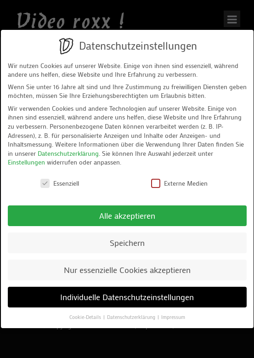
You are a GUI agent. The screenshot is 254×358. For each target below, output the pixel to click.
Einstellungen (26, 162)
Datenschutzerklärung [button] (132, 317)
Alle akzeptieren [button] (127, 215)
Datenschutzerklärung (68, 153)
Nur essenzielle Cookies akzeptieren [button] (127, 270)
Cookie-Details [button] (85, 317)
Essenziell (59, 183)
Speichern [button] (127, 243)
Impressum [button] (173, 317)
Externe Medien (179, 183)
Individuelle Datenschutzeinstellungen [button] (127, 297)
